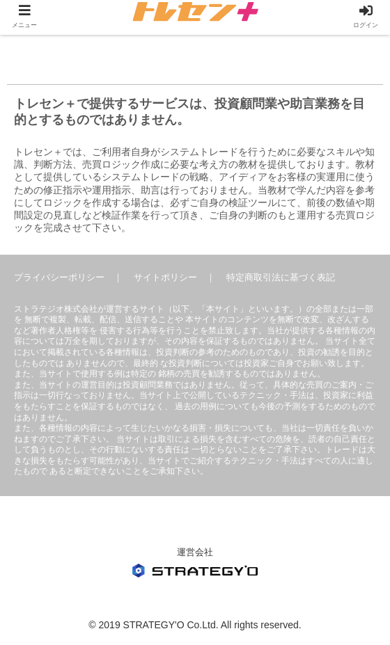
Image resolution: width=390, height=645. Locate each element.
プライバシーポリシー (59, 277)
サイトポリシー (165, 277)
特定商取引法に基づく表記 (280, 277)
